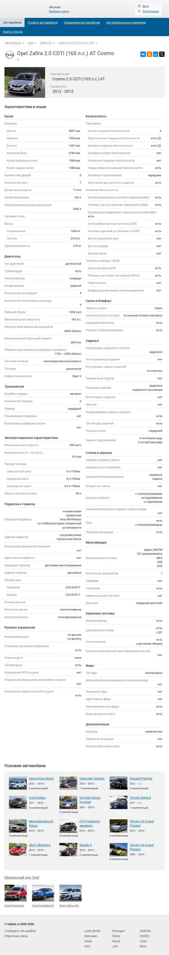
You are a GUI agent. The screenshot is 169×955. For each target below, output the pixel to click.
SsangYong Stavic (40, 778)
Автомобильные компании (126, 22)
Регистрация (151, 11)
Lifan (143, 938)
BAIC (143, 943)
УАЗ (87, 943)
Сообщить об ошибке (18, 928)
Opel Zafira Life (70, 894)
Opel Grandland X (43, 894)
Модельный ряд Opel (21, 876)
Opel (30, 43)
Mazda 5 (84, 843)
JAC (114, 943)
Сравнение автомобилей (82, 22)
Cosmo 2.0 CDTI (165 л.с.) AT (76, 43)
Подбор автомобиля (43, 22)
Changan (117, 928)
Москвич (90, 933)
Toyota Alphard (139, 797)
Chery (115, 933)
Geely (88, 938)
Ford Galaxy (36, 797)
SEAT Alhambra (38, 843)
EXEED (144, 933)
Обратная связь (15, 933)
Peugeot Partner (140, 778)
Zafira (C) (46, 43)
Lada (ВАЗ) (91, 928)
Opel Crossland (15, 894)
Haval (115, 938)
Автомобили (12, 22)
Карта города (13, 31)
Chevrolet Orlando (90, 778)
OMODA (145, 928)
